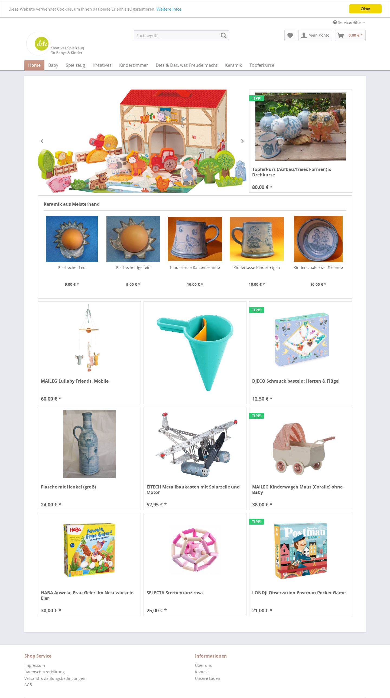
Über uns (203, 665)
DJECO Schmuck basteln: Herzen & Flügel (296, 381)
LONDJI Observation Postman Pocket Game (299, 593)
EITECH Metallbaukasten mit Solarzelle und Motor (193, 489)
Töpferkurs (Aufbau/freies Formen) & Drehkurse (292, 172)
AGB (28, 684)
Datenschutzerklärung (44, 671)
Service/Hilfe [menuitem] (347, 22)
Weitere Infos (169, 9)
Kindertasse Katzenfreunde (195, 267)
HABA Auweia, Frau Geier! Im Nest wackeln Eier (87, 595)
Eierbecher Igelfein (133, 267)
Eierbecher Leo (71, 267)
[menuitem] (181, 35)
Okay (365, 9)
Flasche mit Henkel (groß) (68, 487)
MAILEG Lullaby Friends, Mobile (75, 381)
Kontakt (202, 671)
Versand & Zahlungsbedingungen (54, 678)
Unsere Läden (207, 678)
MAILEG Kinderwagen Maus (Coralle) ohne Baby (297, 489)
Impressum (34, 665)
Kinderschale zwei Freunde (318, 267)
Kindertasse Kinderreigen (256, 267)
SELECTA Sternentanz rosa (175, 593)
